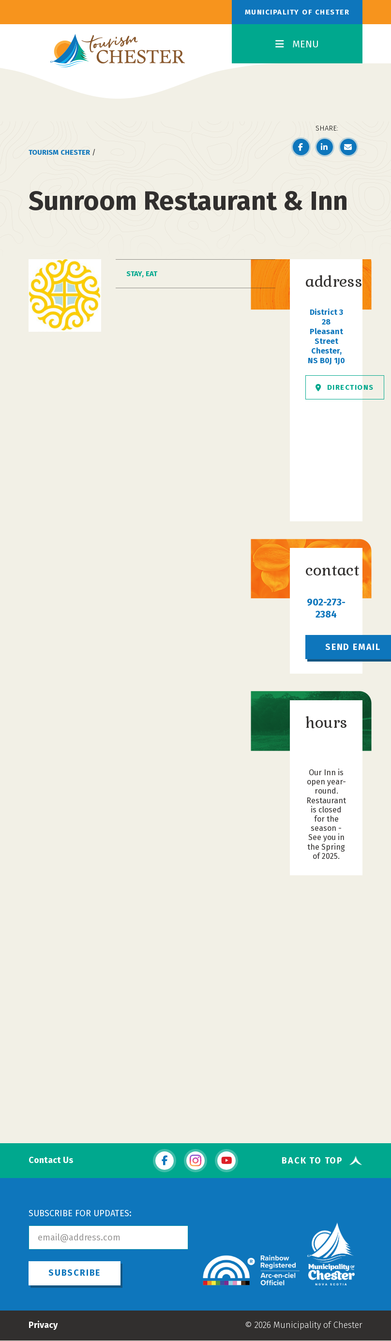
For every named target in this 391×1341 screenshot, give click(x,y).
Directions (345, 387)
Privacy (43, 1325)
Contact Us (51, 1160)
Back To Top (312, 1160)
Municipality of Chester (297, 12)
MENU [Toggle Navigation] (297, 44)
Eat (151, 273)
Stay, (136, 273)
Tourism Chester (59, 152)
